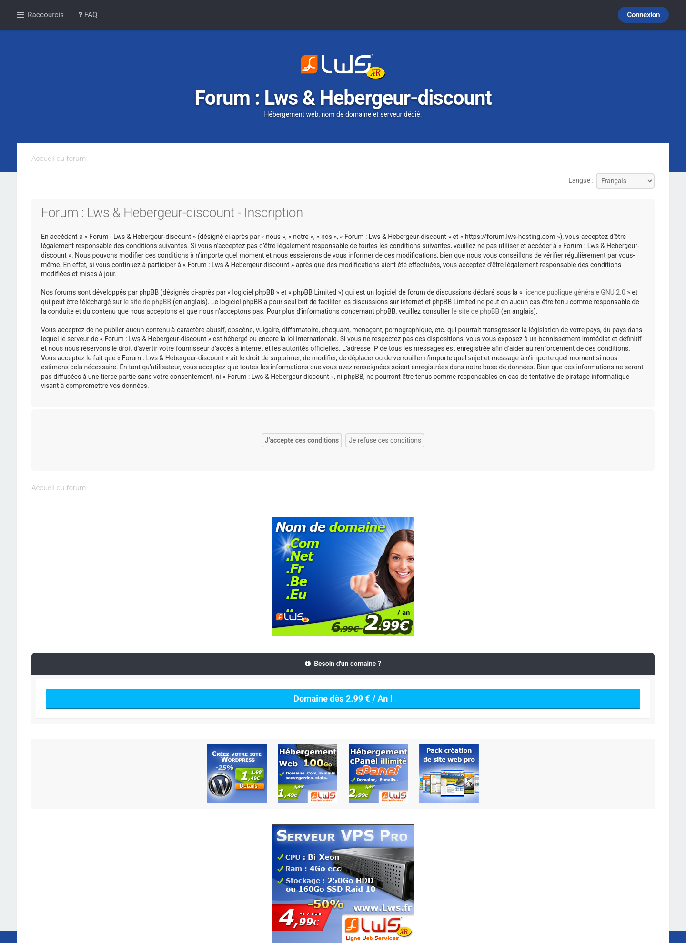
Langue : (581, 180)
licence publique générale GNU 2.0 (574, 292)
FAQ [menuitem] (88, 14)
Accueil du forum (58, 158)
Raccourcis (46, 14)
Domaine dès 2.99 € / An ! (343, 699)
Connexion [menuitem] (643, 14)
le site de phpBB (147, 302)
